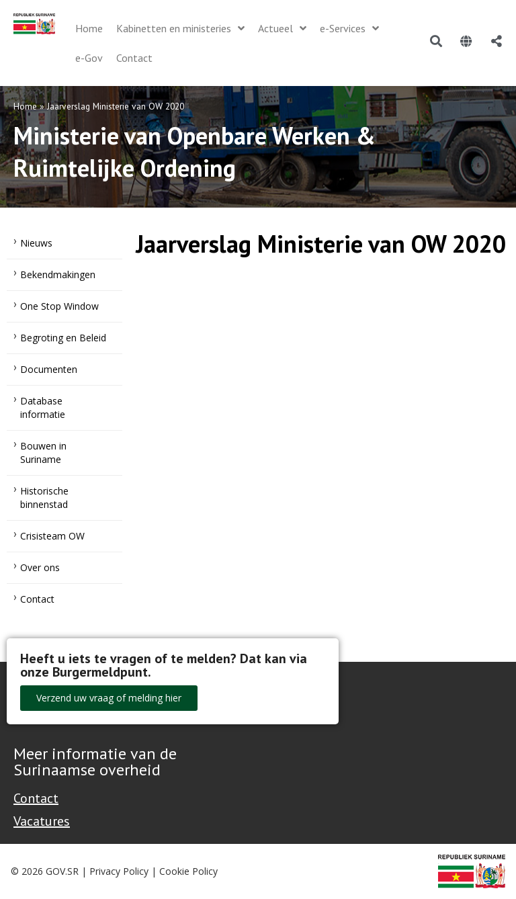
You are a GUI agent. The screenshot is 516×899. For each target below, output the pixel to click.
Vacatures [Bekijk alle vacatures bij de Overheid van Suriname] (41, 821)
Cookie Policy (188, 871)
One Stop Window (59, 306)
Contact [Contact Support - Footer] (35, 798)
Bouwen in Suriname (43, 452)
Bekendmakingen (57, 274)
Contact (37, 599)
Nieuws (36, 243)
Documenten (48, 369)
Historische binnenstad (44, 497)
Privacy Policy (118, 871)
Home (25, 106)
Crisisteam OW (52, 535)
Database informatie (42, 407)
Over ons (40, 567)
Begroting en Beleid (63, 337)
